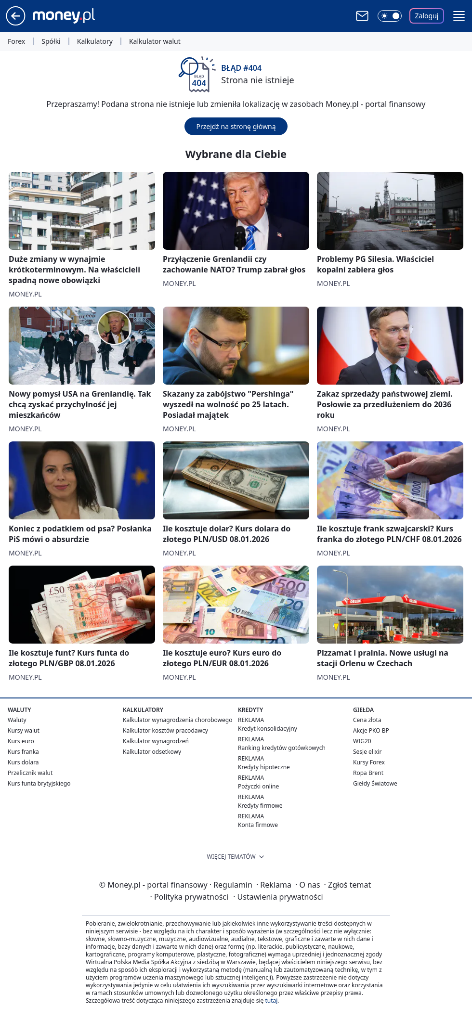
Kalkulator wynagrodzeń (156, 741)
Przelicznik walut (30, 773)
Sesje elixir (367, 752)
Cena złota (367, 720)
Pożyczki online (258, 786)
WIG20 (362, 741)
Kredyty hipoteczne (264, 767)
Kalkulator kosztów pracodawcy (165, 730)
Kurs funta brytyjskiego (39, 783)
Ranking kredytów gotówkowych (282, 748)
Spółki (50, 41)
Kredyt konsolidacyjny (267, 728)
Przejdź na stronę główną (235, 126)
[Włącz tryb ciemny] (390, 16)
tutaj (271, 1000)
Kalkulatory (95, 41)
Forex (16, 41)
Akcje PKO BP (371, 730)
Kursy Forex (369, 762)
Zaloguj (427, 15)
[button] (459, 16)
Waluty (17, 720)
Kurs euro (21, 741)
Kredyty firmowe (260, 805)
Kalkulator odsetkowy (152, 752)
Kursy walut (23, 730)
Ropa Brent (368, 773)
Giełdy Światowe (375, 783)
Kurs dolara (23, 762)
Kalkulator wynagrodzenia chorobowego (177, 720)
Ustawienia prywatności (278, 896)
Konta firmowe (258, 825)
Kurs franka (23, 752)
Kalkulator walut (155, 41)
